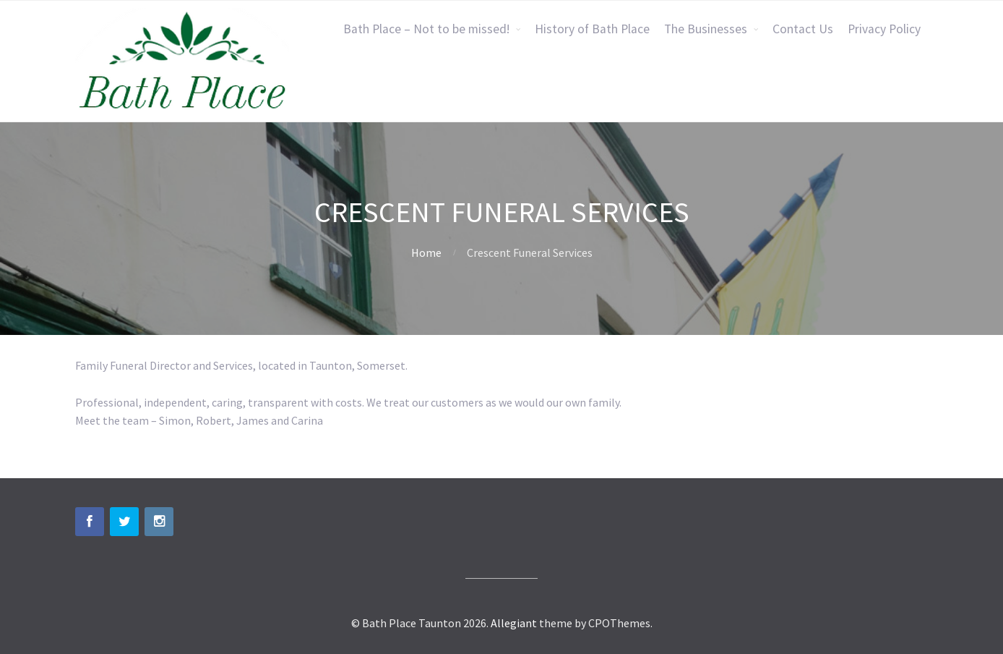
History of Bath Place (592, 29)
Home (426, 252)
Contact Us (802, 29)
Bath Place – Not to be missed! (426, 29)
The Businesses (705, 29)
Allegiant (514, 623)
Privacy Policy (884, 29)
